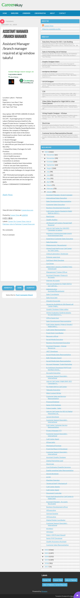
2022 (46, 550)
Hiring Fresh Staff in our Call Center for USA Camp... (59, 249)
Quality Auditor (51, 220)
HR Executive (51, 517)
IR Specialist (50, 442)
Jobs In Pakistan (71, 580)
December (50, 155)
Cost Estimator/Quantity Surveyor (58, 467)
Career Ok (12, 221)
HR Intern (49, 532)
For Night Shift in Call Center (56, 387)
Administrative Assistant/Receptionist (55, 290)
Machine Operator (53, 480)
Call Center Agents (53, 487)
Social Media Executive (54, 339)
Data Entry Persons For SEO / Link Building (57, 42)
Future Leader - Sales (53, 408)
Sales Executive (51, 242)
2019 (46, 560)
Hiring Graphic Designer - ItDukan (54, 113)
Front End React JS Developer (57, 449)
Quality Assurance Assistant (56, 541)
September (51, 165)
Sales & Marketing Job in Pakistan (54, 52)
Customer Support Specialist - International (57, 377)
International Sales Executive (56, 198)
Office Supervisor (52, 318)
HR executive (51, 510)
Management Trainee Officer (56, 272)
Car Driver (50, 263)
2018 (46, 563)
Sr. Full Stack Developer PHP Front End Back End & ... (58, 369)
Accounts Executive (53, 373)
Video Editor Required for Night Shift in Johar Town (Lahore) (58, 102)
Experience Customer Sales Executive (59, 239)
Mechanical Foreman (53, 446)
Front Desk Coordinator (55, 333)
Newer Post (8, 288)
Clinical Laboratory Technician (57, 254)
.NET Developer (52, 351)
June (48, 175)
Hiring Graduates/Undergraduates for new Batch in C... (58, 314)
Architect (49, 529)
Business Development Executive (58, 208)
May (48, 178)
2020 (46, 556)
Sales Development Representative (58, 201)
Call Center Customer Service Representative (56, 426)
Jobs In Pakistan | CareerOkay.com (22, 224)
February (50, 188)
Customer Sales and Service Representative (56, 397)
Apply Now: (8, 194)
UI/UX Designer (48, 81)
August (49, 168)
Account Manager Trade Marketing (59, 364)
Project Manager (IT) (54, 430)
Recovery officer (52, 336)
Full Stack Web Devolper (55, 260)
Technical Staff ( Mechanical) (56, 483)
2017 (46, 567)
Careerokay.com (27, 210)
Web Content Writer (53, 393)
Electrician (46, 123)
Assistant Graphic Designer (56, 457)
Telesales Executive (53, 390)
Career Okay (20, 221)
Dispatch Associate (53, 301)
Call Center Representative (56, 330)
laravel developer (52, 474)
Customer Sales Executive (55, 205)
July (48, 172)
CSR (43, 91)
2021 (46, 553)
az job (48, 477)
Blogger (44, 591)
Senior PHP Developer (54, 538)
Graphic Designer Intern (50, 62)
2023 (46, 152)
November (51, 158)
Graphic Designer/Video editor (57, 309)
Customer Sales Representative (57, 545)
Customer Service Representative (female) (57, 133)
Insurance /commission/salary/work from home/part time (59, 234)
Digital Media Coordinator (55, 520)
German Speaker (52, 513)
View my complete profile (51, 29)
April (48, 182)
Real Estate (50, 216)
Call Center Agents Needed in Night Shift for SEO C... (59, 212)
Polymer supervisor (53, 257)
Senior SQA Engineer (53, 405)
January (49, 192)
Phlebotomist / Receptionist (56, 245)
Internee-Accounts (53, 280)
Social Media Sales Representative (58, 354)
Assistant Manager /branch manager (15, 34)
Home (19, 288)
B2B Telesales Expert (54, 358)
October (50, 162)
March (49, 185)
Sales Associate (51, 298)
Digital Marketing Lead (54, 461)
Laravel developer (52, 417)
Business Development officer (57, 507)
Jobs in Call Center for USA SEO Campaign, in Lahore (57, 229)
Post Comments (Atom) (24, 295)
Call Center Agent (52, 439)
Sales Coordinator (52, 294)
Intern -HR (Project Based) (55, 535)
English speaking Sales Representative (59, 470)
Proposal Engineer (52, 402)
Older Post (30, 288)
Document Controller (54, 493)
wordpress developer (49, 72)
